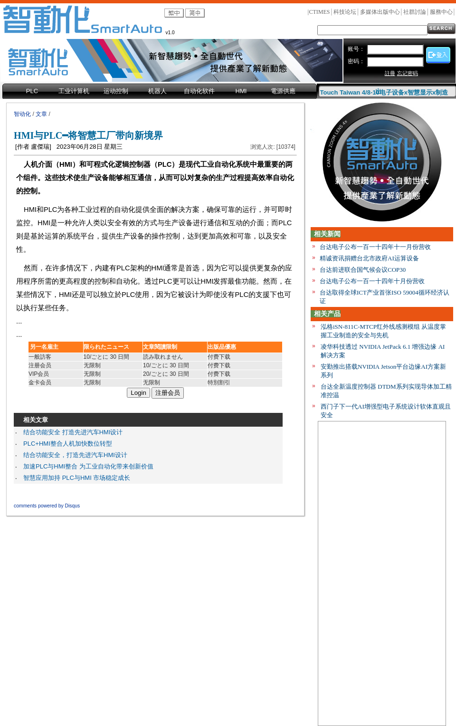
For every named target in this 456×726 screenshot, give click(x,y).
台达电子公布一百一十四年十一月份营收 (375, 246)
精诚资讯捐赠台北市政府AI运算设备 (369, 258)
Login (138, 392)
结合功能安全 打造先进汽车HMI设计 (73, 432)
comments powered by (47, 505)
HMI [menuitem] (241, 91)
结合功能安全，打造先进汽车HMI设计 (75, 455)
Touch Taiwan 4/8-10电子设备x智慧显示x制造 (384, 91)
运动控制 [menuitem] (116, 91)
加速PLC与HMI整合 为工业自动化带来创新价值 (88, 466)
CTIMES (319, 12)
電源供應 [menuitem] (283, 91)
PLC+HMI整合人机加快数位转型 (67, 443)
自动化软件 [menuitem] (199, 91)
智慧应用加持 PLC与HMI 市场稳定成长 (76, 477)
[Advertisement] (381, 575)
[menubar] (159, 92)
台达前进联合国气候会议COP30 (363, 269)
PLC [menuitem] (32, 91)
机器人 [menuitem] (157, 91)
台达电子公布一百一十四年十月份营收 (372, 281)
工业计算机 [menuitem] (73, 91)
